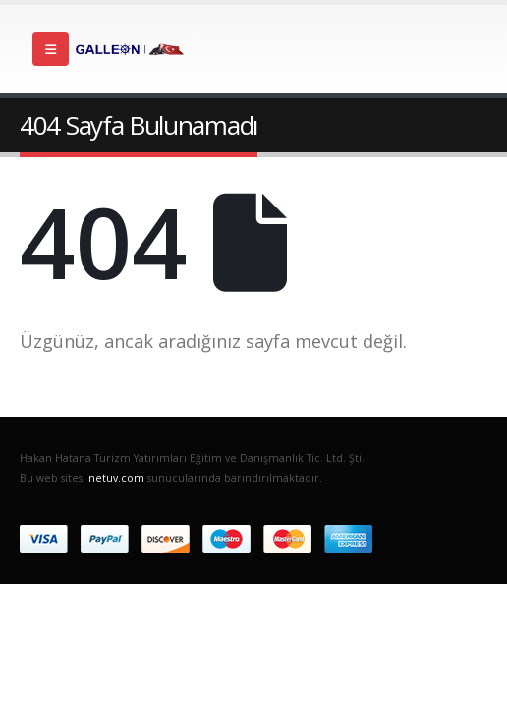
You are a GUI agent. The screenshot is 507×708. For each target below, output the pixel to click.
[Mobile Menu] (50, 49)
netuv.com (116, 478)
